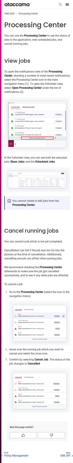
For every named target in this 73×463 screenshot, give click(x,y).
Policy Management (16, 455)
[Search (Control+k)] (60, 4)
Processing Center (28, 13)
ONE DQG (9, 13)
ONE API (65, 455)
